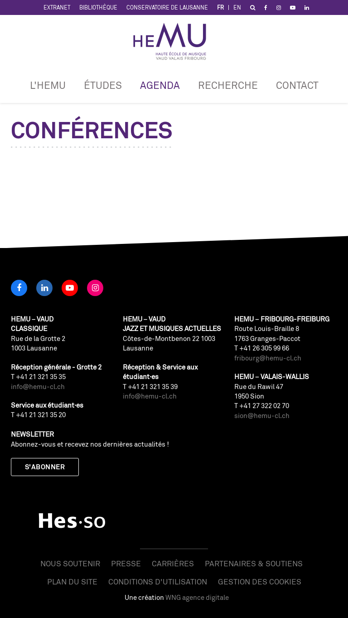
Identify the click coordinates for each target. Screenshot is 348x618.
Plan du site (72, 581)
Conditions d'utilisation (157, 581)
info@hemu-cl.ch (38, 386)
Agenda (160, 85)
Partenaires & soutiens (254, 563)
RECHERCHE (228, 85)
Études (103, 85)
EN (237, 7)
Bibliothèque (98, 7)
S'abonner (45, 466)
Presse (126, 563)
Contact (297, 85)
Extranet (57, 7)
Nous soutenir (70, 563)
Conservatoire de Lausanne (167, 7)
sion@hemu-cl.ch (262, 415)
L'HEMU (48, 85)
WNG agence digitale (197, 597)
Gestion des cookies (259, 581)
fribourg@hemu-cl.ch (267, 358)
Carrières (173, 563)
